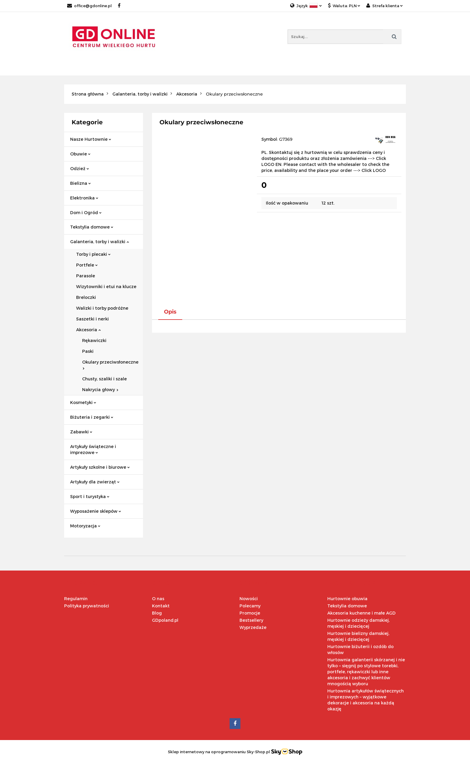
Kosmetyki (83, 402)
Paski (88, 351)
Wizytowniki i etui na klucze (106, 286)
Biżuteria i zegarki (91, 417)
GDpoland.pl (165, 620)
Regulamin (76, 598)
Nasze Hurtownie (90, 139)
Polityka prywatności (86, 605)
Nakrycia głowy (100, 389)
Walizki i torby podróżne (102, 308)
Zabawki (81, 431)
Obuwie (80, 153)
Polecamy (249, 605)
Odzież (79, 168)
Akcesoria (88, 329)
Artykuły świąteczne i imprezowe (93, 449)
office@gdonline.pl (89, 5)
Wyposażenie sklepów (95, 511)
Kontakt (161, 605)
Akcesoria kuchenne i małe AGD (361, 612)
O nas (158, 598)
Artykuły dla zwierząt (95, 481)
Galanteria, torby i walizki (99, 241)
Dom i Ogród (86, 212)
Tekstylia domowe (91, 226)
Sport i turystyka (89, 496)
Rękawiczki (94, 340)
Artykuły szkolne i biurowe (100, 467)
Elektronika (84, 197)
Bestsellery (251, 620)
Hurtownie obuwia (347, 598)
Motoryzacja (85, 525)
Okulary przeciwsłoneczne (110, 364)
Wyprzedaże (252, 627)
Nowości (248, 598)
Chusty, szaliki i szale (104, 378)
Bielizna (80, 183)
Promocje (249, 612)
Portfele (87, 264)
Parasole (85, 275)
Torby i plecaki (93, 254)
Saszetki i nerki (92, 318)
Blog (157, 612)
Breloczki (86, 297)
